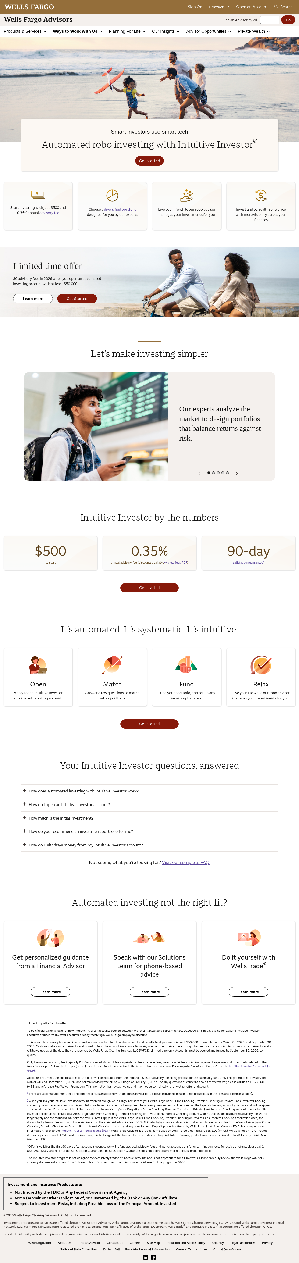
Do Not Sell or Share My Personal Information (136, 1249)
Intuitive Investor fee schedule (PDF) (85, 1130)
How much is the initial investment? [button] (61, 818)
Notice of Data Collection (78, 1249)
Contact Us (219, 7)
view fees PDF (177, 562)
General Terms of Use (191, 1249)
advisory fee (49, 212)
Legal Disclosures (242, 1243)
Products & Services (23, 31)
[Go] (288, 19)
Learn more (28, 299)
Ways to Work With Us (76, 31)
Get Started (72, 299)
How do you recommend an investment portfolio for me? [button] (81, 831)
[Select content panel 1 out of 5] (208, 472)
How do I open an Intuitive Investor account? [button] (69, 804)
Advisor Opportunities (207, 31)
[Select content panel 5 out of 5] (227, 472)
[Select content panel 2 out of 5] (213, 472)
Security (218, 1243)
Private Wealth (252, 31)
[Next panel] (237, 473)
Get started (149, 160)
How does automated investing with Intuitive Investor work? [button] (84, 791)
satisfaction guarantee (248, 562)
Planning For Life (125, 31)
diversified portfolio (120, 209)
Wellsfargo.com (39, 1243)
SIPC (41, 1226)
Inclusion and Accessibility (186, 1243)
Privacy (267, 1243)
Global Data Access (227, 1249)
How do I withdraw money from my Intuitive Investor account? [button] (86, 845)
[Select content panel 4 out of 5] (222, 472)
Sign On (195, 6)
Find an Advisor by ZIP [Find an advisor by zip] (240, 20)
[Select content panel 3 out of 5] (218, 472)
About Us (64, 1243)
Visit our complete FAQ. (186, 862)
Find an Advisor (89, 1243)
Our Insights (164, 31)
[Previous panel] (199, 473)
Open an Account (252, 6)
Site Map (153, 1243)
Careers (135, 1243)
